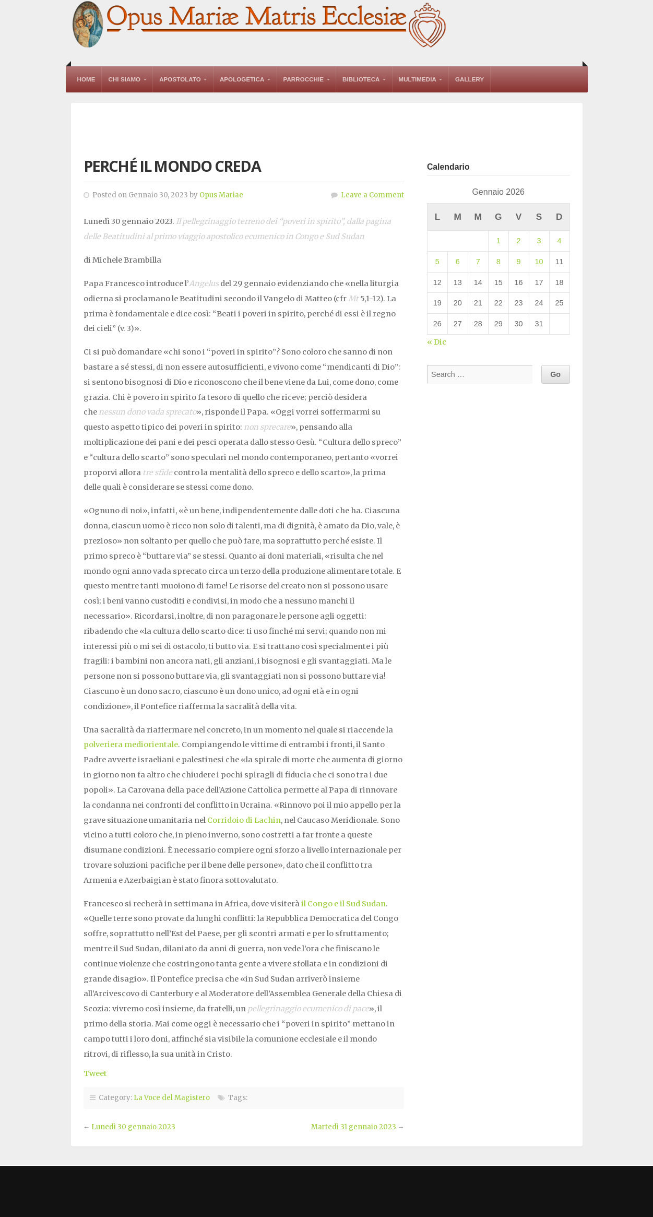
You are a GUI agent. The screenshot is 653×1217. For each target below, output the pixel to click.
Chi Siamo (124, 79)
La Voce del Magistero (172, 1097)
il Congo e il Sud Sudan (343, 903)
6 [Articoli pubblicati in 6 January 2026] (458, 261)
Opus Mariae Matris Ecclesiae (260, 25)
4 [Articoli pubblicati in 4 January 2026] (559, 241)
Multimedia (417, 79)
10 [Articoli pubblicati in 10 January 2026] (539, 261)
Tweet (95, 1073)
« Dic (436, 342)
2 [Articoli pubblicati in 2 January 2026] (519, 241)
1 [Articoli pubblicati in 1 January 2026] (498, 241)
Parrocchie (303, 79)
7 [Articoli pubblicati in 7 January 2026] (478, 261)
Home (86, 79)
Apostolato (180, 79)
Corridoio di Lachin (244, 820)
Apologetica (242, 79)
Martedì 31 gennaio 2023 (353, 1127)
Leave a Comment (372, 195)
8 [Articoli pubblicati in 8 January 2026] (498, 261)
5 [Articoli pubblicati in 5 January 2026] (437, 261)
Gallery (469, 79)
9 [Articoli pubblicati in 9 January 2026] (519, 261)
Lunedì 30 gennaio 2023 (133, 1127)
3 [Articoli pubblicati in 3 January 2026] (539, 241)
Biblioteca (360, 79)
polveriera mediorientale (131, 744)
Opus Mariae (221, 195)
